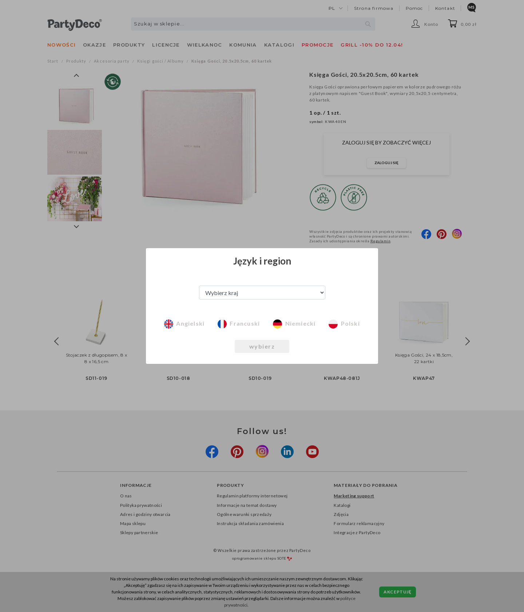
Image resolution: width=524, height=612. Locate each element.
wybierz (262, 346)
